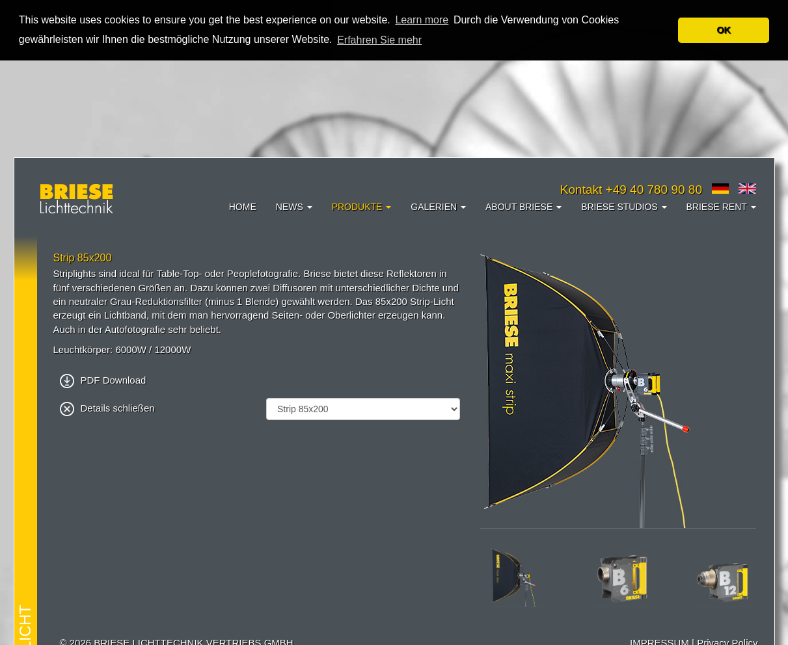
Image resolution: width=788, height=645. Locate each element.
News (294, 206)
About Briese (523, 206)
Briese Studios (623, 206)
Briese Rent (721, 206)
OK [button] (723, 30)
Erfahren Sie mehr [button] (379, 40)
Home (242, 206)
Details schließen (107, 407)
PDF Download (103, 379)
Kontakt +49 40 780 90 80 (631, 189)
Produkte (362, 206)
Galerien (438, 206)
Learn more (421, 19)
